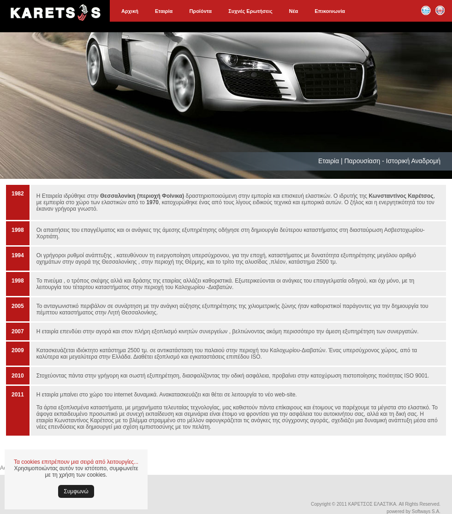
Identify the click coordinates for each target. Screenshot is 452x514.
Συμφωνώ (76, 491)
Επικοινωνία (330, 11)
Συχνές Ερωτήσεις (250, 11)
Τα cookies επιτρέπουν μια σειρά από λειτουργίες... (76, 462)
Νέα (293, 11)
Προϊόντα (200, 11)
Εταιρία (163, 11)
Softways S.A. (426, 511)
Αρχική (129, 11)
